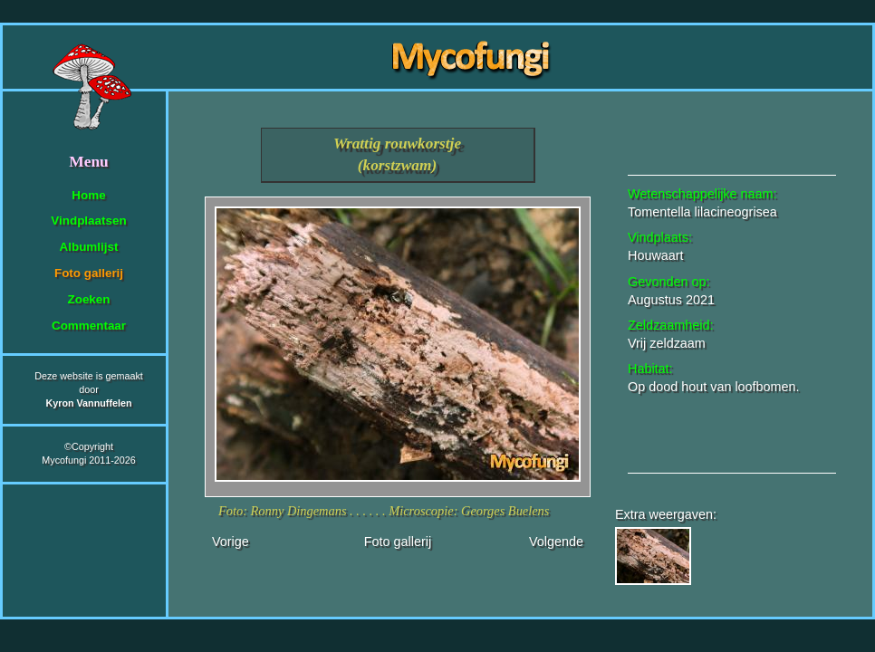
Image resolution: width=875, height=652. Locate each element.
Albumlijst (89, 247)
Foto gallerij (88, 273)
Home (88, 195)
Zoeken (88, 299)
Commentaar (89, 325)
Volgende (556, 541)
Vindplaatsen (88, 220)
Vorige (230, 541)
